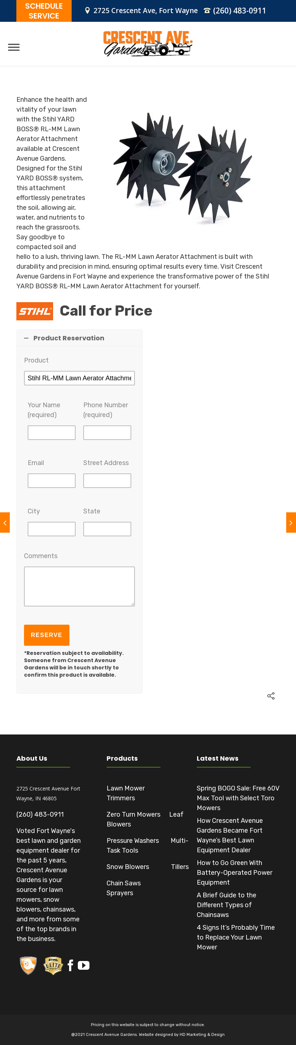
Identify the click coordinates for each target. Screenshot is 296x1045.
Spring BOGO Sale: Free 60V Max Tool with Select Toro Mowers (238, 798)
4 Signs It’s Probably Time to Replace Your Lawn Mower (236, 937)
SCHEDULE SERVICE (44, 11)
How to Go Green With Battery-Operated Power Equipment (234, 872)
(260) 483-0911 (239, 10)
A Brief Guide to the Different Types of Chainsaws (226, 905)
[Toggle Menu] (14, 47)
